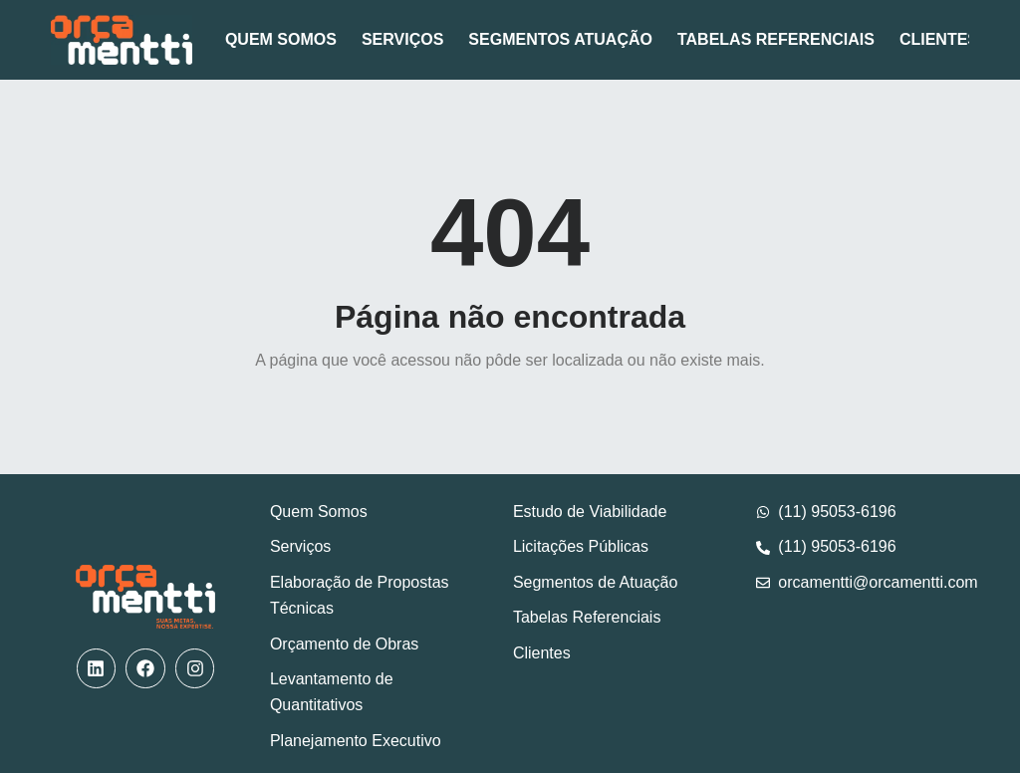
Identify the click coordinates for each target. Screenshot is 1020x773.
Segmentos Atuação (560, 39)
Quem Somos (281, 39)
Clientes (938, 39)
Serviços (402, 39)
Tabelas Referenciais (776, 39)
